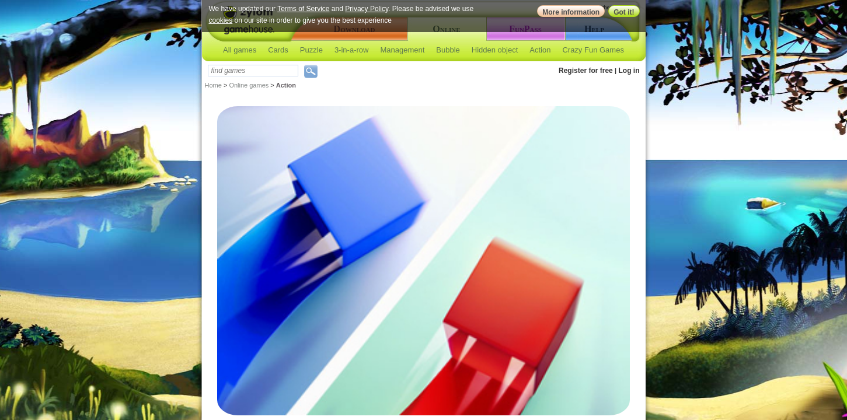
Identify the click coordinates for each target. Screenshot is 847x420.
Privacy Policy (366, 9)
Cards (278, 50)
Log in (629, 70)
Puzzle (311, 50)
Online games (249, 85)
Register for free (586, 70)
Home (213, 85)
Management (402, 50)
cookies (221, 20)
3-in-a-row (351, 50)
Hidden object (495, 50)
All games (239, 50)
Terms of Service (303, 9)
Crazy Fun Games (592, 50)
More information (570, 12)
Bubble (447, 50)
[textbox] (253, 70)
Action (539, 50)
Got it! (624, 12)
